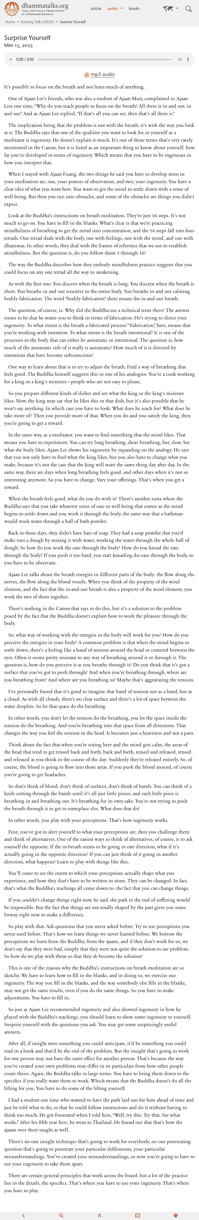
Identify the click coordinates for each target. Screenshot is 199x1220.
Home (10, 22)
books (134, 9)
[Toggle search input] (188, 9)
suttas (96, 9)
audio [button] (113, 9)
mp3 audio (99, 75)
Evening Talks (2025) (37, 22)
